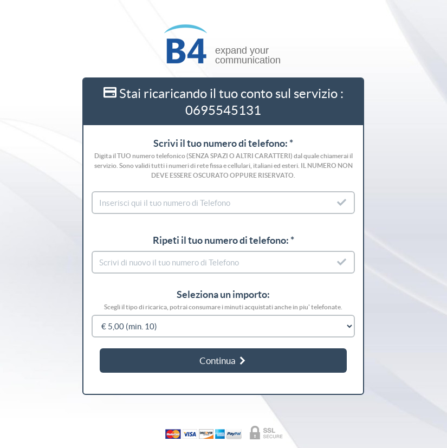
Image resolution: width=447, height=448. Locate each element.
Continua (223, 360)
